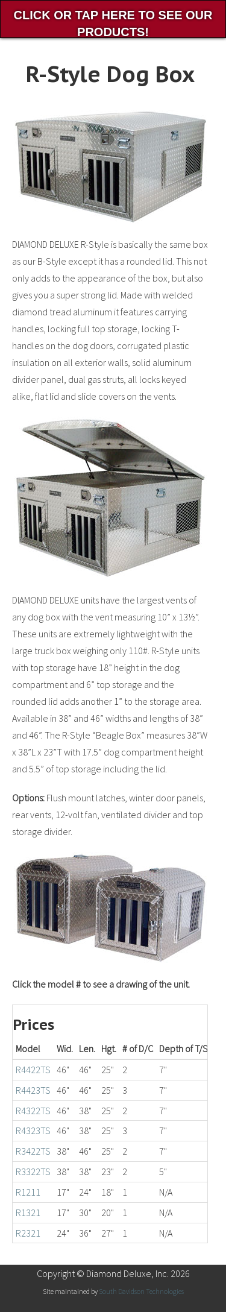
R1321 (28, 1212)
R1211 (28, 1192)
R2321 (28, 1233)
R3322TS (33, 1171)
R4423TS (33, 1090)
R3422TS (33, 1151)
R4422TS (33, 1070)
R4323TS (33, 1130)
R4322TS (33, 1111)
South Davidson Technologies (141, 1291)
